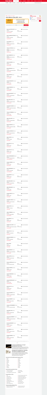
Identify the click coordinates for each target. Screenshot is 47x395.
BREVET (9, 22)
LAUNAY (8, 361)
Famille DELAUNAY (9, 184)
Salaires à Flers (8, 376)
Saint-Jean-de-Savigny (12, 318)
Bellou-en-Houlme (12, 331)
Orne (12, 15)
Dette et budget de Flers (10, 383)
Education (18, 2)
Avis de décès (9, 15)
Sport (31, 18)
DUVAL (7, 359)
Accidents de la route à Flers (21, 376)
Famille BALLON (9, 313)
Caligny (11, 89)
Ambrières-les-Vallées (12, 126)
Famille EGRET (8, 196)
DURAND (8, 367)
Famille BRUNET (9, 326)
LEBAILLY (19, 365)
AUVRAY (19, 362)
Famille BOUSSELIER (9, 283)
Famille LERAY (8, 140)
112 (20, 341)
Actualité (31, 17)
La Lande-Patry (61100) (9, 371)
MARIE (7, 358)
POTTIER (19, 358)
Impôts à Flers (8, 382)
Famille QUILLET (9, 146)
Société (10, 2)
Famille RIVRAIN (9, 71)
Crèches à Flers (20, 380)
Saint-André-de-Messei (13, 70)
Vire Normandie (12, 337)
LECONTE (19, 363)
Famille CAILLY (8, 234)
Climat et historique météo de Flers (22, 375)
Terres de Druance (12, 43)
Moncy (11, 269)
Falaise (10, 151)
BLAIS (19, 361)
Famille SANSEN (9, 240)
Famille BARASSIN (9, 190)
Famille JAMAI (8, 246)
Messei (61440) (20, 370)
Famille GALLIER (9, 121)
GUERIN (8, 364)
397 (24, 341)
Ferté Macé (11, 37)
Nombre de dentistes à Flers (10, 381)
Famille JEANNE (9, 338)
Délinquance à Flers (9, 378)
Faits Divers (13, 2)
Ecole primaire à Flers (21, 379)
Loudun (11, 76)
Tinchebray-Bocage (12, 120)
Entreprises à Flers (9, 377)
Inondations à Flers (9, 380)
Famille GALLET (9, 289)
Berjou (10, 176)
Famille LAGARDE (9, 65)
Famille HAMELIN (9, 134)
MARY (19, 359)
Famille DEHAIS (9, 221)
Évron (10, 145)
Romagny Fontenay (12, 101)
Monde (21, 2)
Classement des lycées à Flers (22, 378)
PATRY (19, 364)
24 (17, 341)
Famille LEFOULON (9, 32)
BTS (11, 22)
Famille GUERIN (9, 165)
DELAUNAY (8, 365)
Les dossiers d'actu (32, 19)
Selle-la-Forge (12, 312)
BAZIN (19, 366)
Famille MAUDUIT (9, 96)
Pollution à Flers (9, 379)
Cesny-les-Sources (12, 201)
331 (23, 341)
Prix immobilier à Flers (21, 382)
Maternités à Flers (20, 381)
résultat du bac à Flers (21, 21)
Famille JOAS (8, 209)
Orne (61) (19, 372)
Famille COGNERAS (9, 115)
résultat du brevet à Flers (21, 22)
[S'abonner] (35, 21)
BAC (7, 22)
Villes (24, 2)
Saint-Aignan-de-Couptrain (13, 226)
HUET (7, 363)
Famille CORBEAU (9, 215)
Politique (7, 2)
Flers (14, 15)
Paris (10, 220)
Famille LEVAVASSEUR (9, 159)
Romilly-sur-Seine (12, 264)
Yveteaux (12, 31)
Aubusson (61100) (20, 371)
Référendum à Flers (20, 383)
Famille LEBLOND (9, 90)
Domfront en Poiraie (12, 307)
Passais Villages (12, 214)
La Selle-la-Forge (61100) (10, 370)
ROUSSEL (8, 360)
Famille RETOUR (9, 38)
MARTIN (8, 362)
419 (26, 341)
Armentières (11, 239)
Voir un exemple (39, 17)
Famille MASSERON (9, 171)
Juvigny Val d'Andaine (12, 251)
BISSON (19, 360)
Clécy (10, 189)
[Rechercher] (37, 3)
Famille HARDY (9, 332)
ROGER (8, 366)
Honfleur (11, 139)
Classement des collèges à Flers (22, 377)
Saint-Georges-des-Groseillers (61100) (11, 372)
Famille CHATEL (9, 259)
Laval (10, 195)
